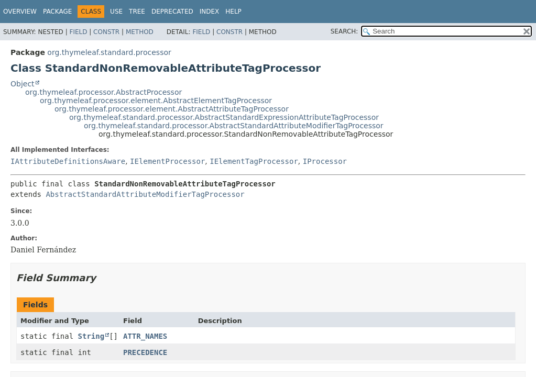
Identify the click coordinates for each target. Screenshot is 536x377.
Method (140, 32)
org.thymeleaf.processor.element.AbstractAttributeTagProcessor (171, 109)
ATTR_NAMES (145, 336)
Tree (137, 11)
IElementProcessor (167, 161)
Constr (106, 32)
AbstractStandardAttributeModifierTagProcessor (145, 194)
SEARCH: (344, 31)
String (91, 336)
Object (22, 84)
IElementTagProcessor (254, 161)
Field (78, 32)
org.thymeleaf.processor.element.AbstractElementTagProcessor (156, 100)
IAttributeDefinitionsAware (67, 161)
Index (210, 11)
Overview (20, 11)
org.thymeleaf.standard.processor (109, 52)
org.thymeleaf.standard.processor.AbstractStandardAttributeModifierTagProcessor (234, 125)
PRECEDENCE (145, 352)
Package (57, 11)
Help (233, 11)
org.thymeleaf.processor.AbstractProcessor (103, 92)
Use (116, 11)
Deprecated (172, 11)
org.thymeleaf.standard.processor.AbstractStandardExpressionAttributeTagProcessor (224, 117)
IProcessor (325, 161)
